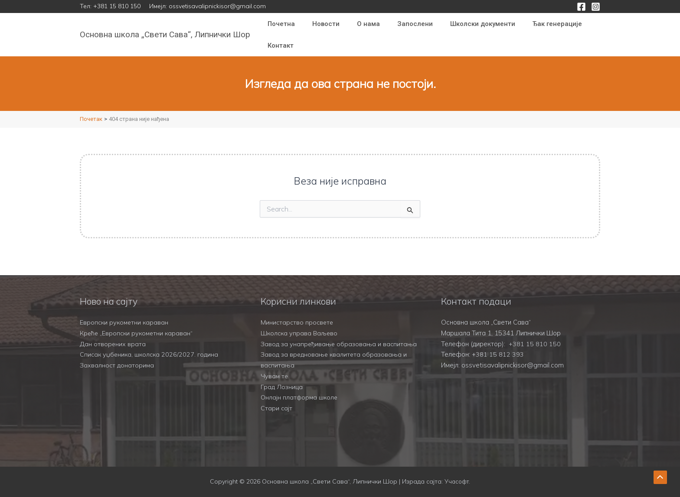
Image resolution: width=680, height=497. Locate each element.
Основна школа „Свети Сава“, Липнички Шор (165, 34)
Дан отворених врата (113, 333)
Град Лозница (282, 387)
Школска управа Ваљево (300, 322)
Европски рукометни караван (125, 311)
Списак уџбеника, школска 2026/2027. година (150, 344)
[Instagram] (595, 6)
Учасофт (457, 482)
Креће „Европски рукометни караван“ (138, 322)
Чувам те (275, 376)
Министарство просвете (298, 311)
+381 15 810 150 (117, 6)
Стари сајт (277, 408)
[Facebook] (581, 6)
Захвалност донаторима (117, 354)
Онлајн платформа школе (300, 397)
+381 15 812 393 (498, 344)
